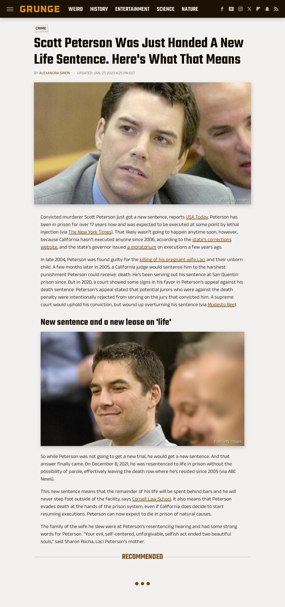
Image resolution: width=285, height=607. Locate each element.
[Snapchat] (267, 9)
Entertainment (132, 9)
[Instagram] (240, 9)
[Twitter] (249, 9)
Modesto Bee (221, 304)
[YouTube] (231, 9)
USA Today (197, 217)
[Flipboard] (258, 9)
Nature (190, 9)
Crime (41, 28)
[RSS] (276, 9)
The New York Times (89, 232)
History (99, 9)
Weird (75, 9)
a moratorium (141, 247)
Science (166, 9)
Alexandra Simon (54, 73)
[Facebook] (222, 9)
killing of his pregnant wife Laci (172, 259)
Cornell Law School (151, 499)
